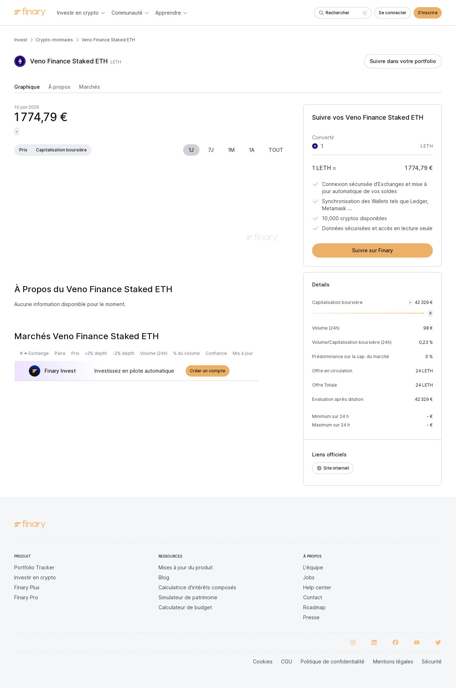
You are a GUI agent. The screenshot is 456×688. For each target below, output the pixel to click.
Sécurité (432, 661)
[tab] (27, 88)
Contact (312, 597)
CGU (286, 661)
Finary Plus (27, 587)
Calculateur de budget (185, 607)
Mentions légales (393, 661)
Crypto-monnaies (54, 39)
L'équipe (313, 567)
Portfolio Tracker (34, 567)
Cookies (263, 661)
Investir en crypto (35, 577)
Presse (311, 617)
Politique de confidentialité (332, 661)
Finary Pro (26, 597)
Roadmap (314, 607)
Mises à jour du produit (186, 567)
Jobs (309, 577)
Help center (317, 587)
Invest (20, 39)
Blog (164, 577)
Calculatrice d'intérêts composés (197, 587)
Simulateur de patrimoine (188, 597)
